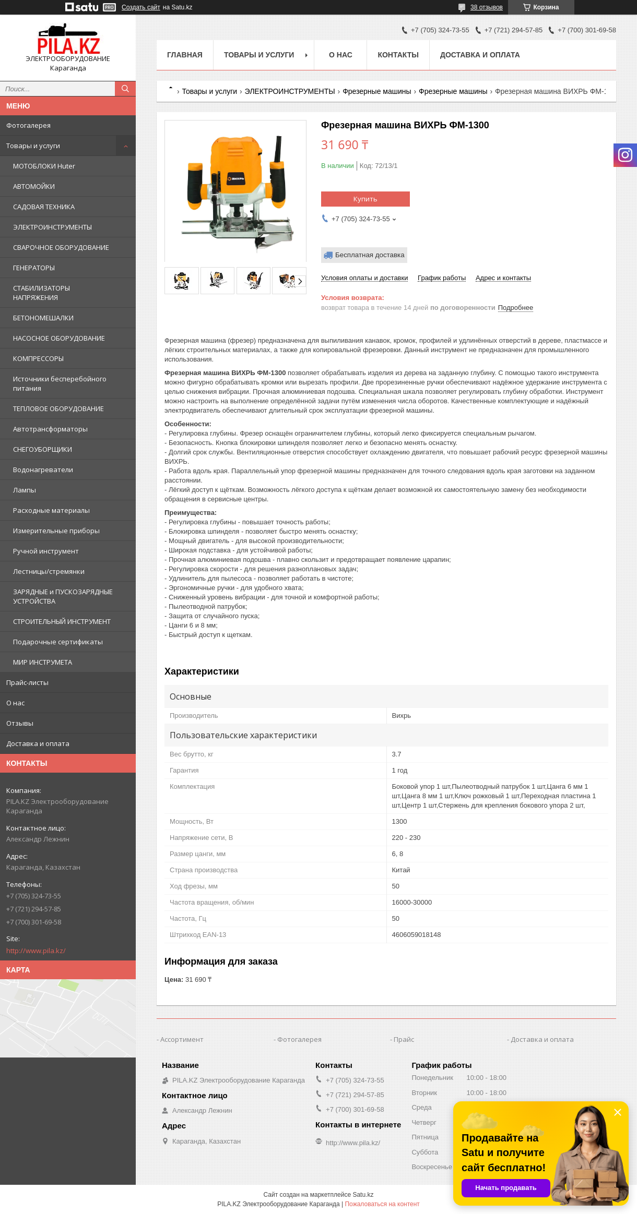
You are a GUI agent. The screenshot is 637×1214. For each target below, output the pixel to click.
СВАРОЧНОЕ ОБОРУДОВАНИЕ (61, 247)
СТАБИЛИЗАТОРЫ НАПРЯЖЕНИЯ (41, 292)
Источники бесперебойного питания (60, 383)
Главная (185, 55)
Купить (365, 198)
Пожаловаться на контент (382, 1204)
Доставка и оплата (37, 743)
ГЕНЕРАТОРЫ (34, 267)
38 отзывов (486, 7)
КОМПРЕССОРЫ (38, 358)
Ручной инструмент (46, 551)
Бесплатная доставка (370, 255)
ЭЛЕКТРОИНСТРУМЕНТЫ (52, 227)
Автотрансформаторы (50, 429)
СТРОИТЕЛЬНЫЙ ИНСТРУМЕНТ (62, 621)
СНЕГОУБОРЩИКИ (42, 449)
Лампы (24, 490)
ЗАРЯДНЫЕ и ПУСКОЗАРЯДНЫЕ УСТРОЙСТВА (63, 596)
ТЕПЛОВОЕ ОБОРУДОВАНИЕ (58, 408)
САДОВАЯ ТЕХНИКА (44, 206)
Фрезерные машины (377, 91)
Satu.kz (362, 1194)
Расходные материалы (51, 510)
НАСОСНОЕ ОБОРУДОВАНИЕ (59, 338)
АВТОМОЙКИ (34, 186)
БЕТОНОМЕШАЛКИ (43, 317)
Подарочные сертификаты (58, 641)
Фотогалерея (28, 125)
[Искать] (125, 89)
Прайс (404, 1039)
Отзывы (19, 723)
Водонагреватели (43, 469)
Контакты (398, 55)
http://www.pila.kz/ (36, 950)
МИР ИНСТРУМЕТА (42, 662)
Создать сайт (141, 7)
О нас (15, 702)
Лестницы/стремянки (49, 571)
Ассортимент (182, 1039)
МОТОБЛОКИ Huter (44, 166)
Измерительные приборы (56, 530)
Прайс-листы (27, 682)
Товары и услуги (33, 145)
